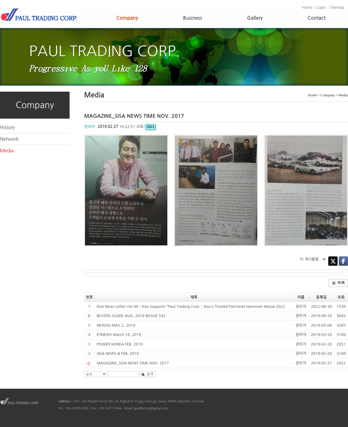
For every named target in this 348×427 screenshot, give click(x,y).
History (7, 127)
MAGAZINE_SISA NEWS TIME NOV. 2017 (133, 363)
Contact (317, 18)
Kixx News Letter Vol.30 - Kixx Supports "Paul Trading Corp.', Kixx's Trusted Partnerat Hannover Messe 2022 (191, 306)
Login (321, 7)
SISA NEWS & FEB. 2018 (118, 353)
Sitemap (337, 7)
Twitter (333, 261)
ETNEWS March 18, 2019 (119, 334)
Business (192, 18)
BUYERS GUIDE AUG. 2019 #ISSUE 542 (131, 316)
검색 (147, 374)
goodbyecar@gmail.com (151, 408)
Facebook (343, 261)
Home (307, 7)
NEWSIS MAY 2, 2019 (116, 325)
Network (9, 139)
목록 (338, 283)
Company (127, 18)
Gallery (255, 18)
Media (7, 150)
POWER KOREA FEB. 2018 (120, 344)
